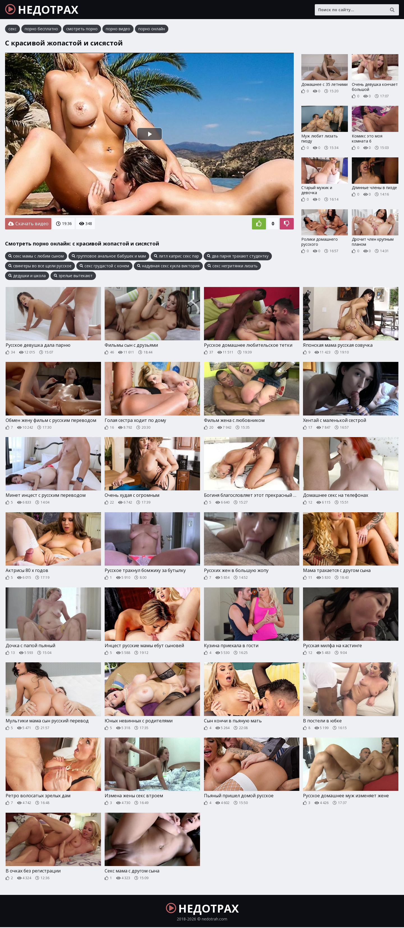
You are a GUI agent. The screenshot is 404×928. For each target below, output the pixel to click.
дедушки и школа (27, 276)
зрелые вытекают (73, 276)
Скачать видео (28, 224)
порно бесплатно (41, 29)
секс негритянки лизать (233, 266)
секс (12, 29)
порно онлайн (151, 29)
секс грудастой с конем (104, 266)
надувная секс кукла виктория (168, 266)
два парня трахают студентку (237, 256)
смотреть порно (82, 29)
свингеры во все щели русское (40, 266)
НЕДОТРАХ (42, 10)
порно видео (118, 29)
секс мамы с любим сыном (36, 256)
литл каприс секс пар (176, 256)
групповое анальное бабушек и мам (109, 256)
